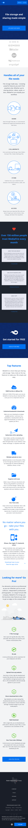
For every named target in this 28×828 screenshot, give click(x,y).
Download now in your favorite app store (12, 563)
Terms (13, 807)
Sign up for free (14, 346)
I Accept (20, 824)
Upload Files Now (14, 28)
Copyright (7, 810)
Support (14, 800)
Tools (14, 792)
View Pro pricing (14, 759)
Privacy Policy (19, 807)
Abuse (12, 810)
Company (14, 789)
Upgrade (14, 796)
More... (20, 810)
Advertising (8, 807)
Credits (16, 810)
